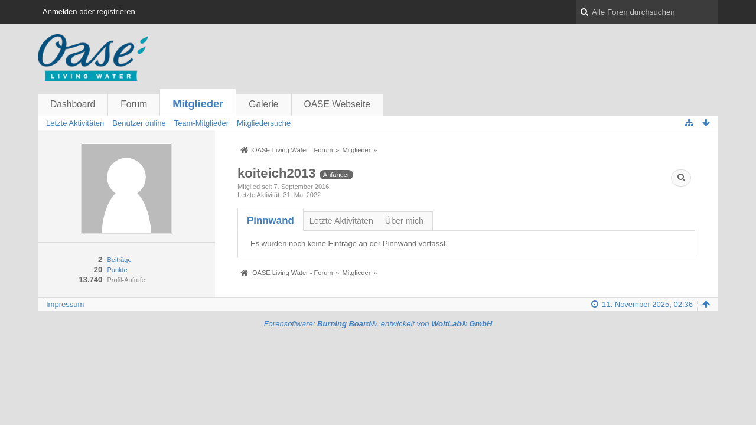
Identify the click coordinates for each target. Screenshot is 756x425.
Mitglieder (197, 104)
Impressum (65, 304)
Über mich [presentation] (404, 220)
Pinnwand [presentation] (270, 220)
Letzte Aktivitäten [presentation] (341, 220)
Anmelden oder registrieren (89, 11)
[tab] (270, 220)
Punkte (117, 269)
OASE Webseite (337, 104)
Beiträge (119, 259)
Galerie (263, 104)
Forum (133, 104)
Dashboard (72, 104)
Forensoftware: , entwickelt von (378, 323)
